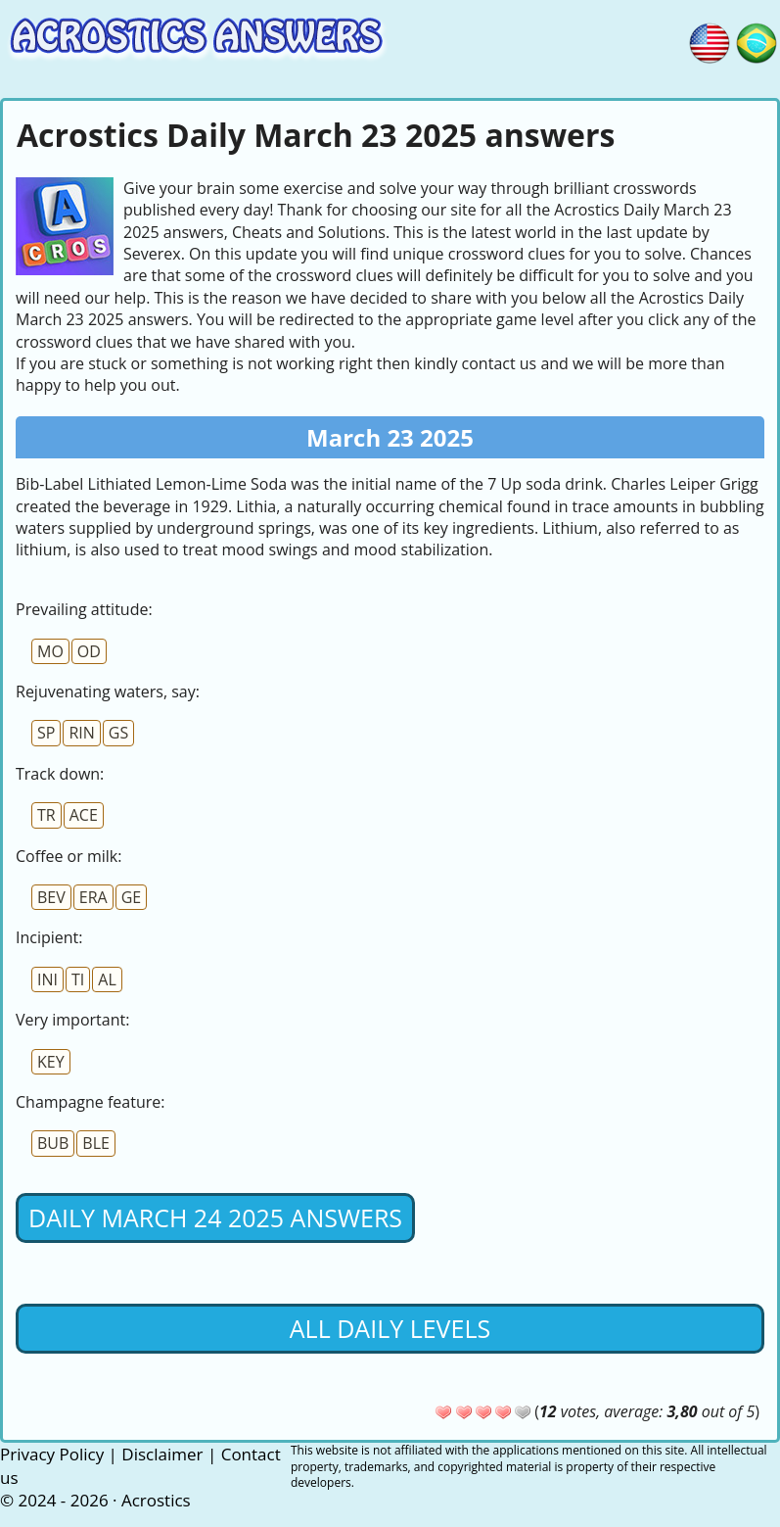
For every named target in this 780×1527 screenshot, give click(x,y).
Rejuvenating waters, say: (108, 691)
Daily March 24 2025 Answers (215, 1217)
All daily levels (390, 1328)
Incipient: (49, 937)
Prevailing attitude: (84, 609)
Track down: (60, 774)
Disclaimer (162, 1454)
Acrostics (156, 1500)
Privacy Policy (52, 1454)
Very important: (72, 1019)
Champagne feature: (90, 1102)
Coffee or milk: (68, 856)
